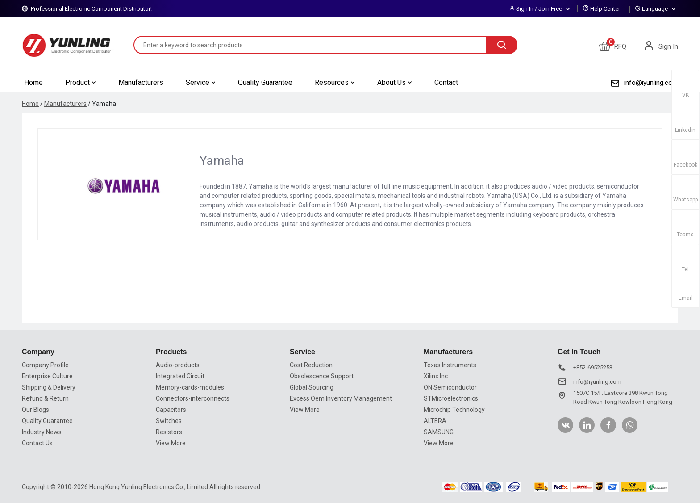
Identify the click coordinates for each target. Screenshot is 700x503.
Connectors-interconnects (192, 398)
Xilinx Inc (436, 376)
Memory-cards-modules (190, 387)
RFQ (612, 46)
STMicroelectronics (451, 398)
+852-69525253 (592, 367)
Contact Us (37, 443)
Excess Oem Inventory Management (341, 398)
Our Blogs (35, 409)
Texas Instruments (450, 365)
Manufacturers (140, 82)
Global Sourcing (311, 387)
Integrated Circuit (180, 376)
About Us (394, 82)
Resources (335, 82)
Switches (169, 420)
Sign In (660, 46)
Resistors (169, 432)
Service (201, 82)
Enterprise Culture (47, 376)
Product (80, 82)
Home (33, 82)
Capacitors (171, 409)
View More (171, 443)
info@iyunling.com (651, 83)
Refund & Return (45, 398)
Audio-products (178, 365)
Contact (446, 82)
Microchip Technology (454, 409)
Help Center (605, 8)
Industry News (42, 432)
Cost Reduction (311, 365)
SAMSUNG (439, 432)
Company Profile (45, 365)
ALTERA (435, 420)
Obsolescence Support (322, 376)
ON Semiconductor (450, 387)
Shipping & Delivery (48, 387)
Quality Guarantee (265, 82)
